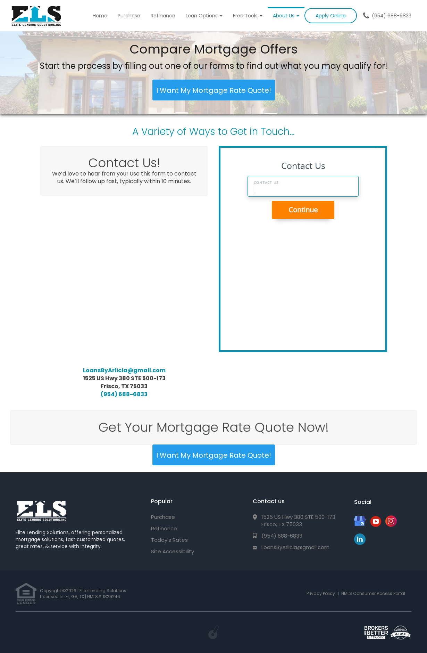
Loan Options (204, 15)
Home (100, 15)
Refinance (163, 15)
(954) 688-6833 (391, 15)
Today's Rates (169, 540)
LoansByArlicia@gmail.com (124, 370)
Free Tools (247, 15)
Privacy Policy (321, 593)
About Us (286, 15)
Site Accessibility (172, 551)
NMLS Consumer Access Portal (373, 593)
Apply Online (331, 15)
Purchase (129, 15)
